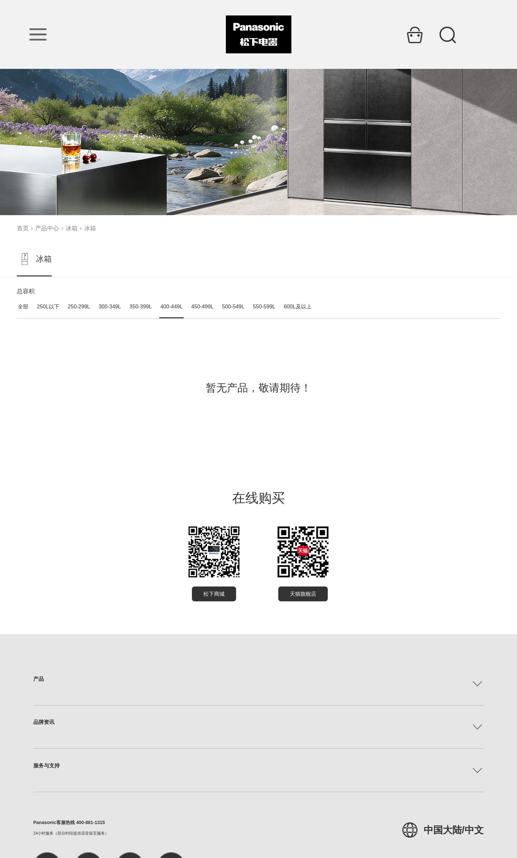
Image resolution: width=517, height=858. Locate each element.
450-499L (202, 306)
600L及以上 (298, 306)
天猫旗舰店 (303, 594)
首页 (23, 228)
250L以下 (48, 306)
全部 (23, 306)
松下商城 (214, 594)
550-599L (264, 306)
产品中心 (47, 228)
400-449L (171, 306)
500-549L (233, 306)
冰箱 (71, 228)
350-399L (141, 306)
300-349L (110, 306)
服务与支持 (46, 765)
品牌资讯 (43, 722)
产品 (38, 679)
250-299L (79, 306)
